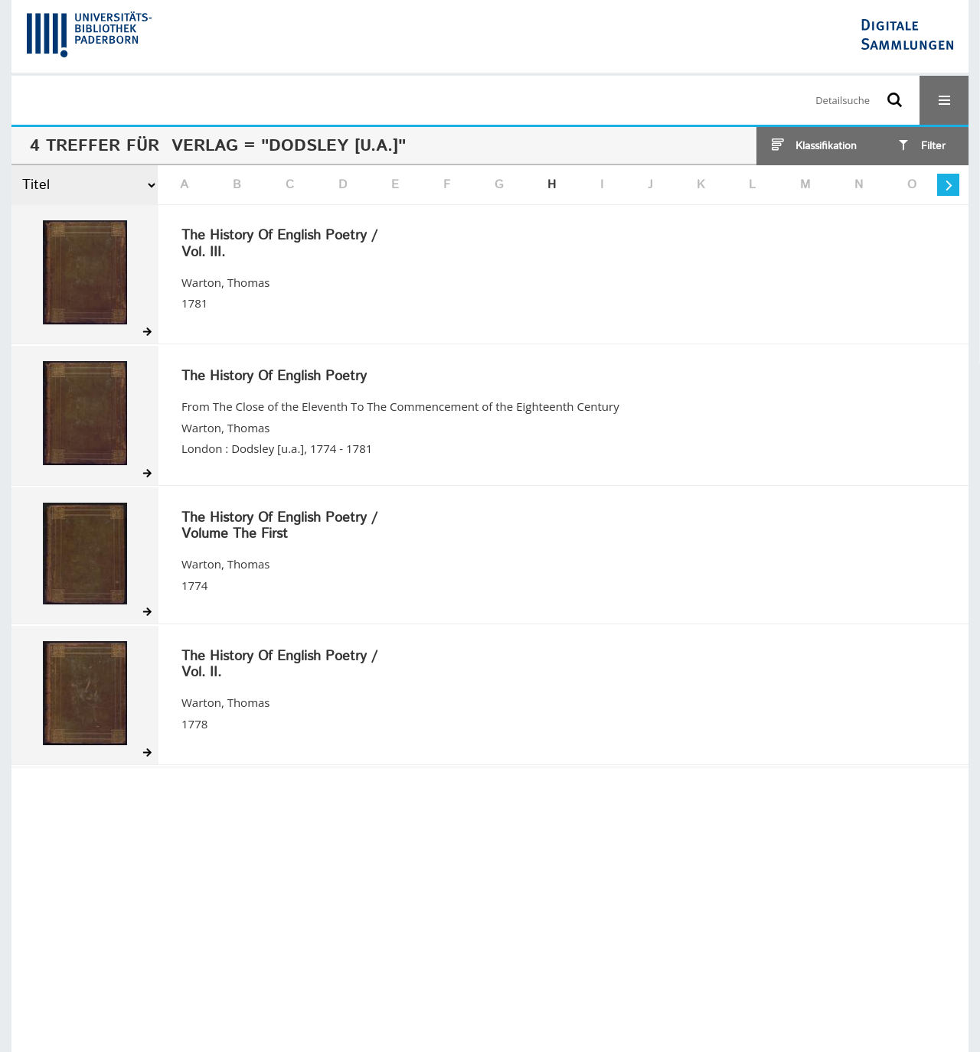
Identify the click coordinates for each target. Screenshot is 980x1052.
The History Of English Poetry (274, 377)
